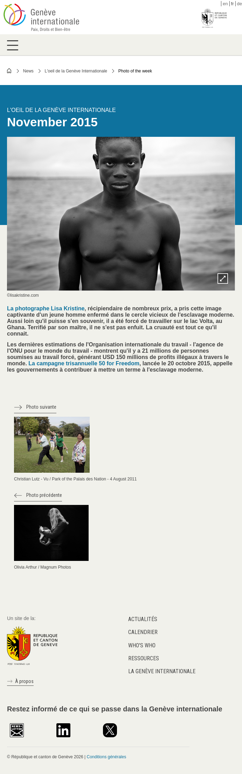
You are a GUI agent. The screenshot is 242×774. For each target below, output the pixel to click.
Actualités (142, 619)
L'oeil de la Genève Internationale (76, 71)
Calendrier (143, 632)
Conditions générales (106, 756)
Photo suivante (41, 407)
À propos (24, 681)
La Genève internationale (161, 671)
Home (9, 70)
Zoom (222, 278)
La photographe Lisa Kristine (45, 308)
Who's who (141, 645)
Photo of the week (135, 71)
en (225, 3)
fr (232, 3)
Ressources (143, 658)
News (28, 71)
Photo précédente (44, 495)
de (239, 3)
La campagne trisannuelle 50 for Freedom (83, 363)
